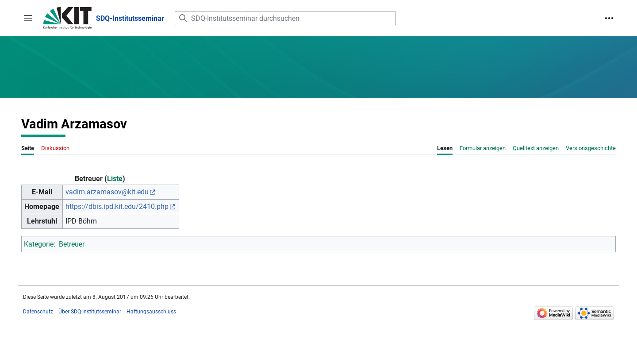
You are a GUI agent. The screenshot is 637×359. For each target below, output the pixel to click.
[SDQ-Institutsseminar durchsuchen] (285, 18)
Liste (115, 178)
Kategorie (39, 244)
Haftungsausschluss (151, 312)
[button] (28, 18)
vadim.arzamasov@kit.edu (107, 192)
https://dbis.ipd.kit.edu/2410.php (117, 206)
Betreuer (71, 244)
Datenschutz (38, 312)
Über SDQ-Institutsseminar (89, 312)
